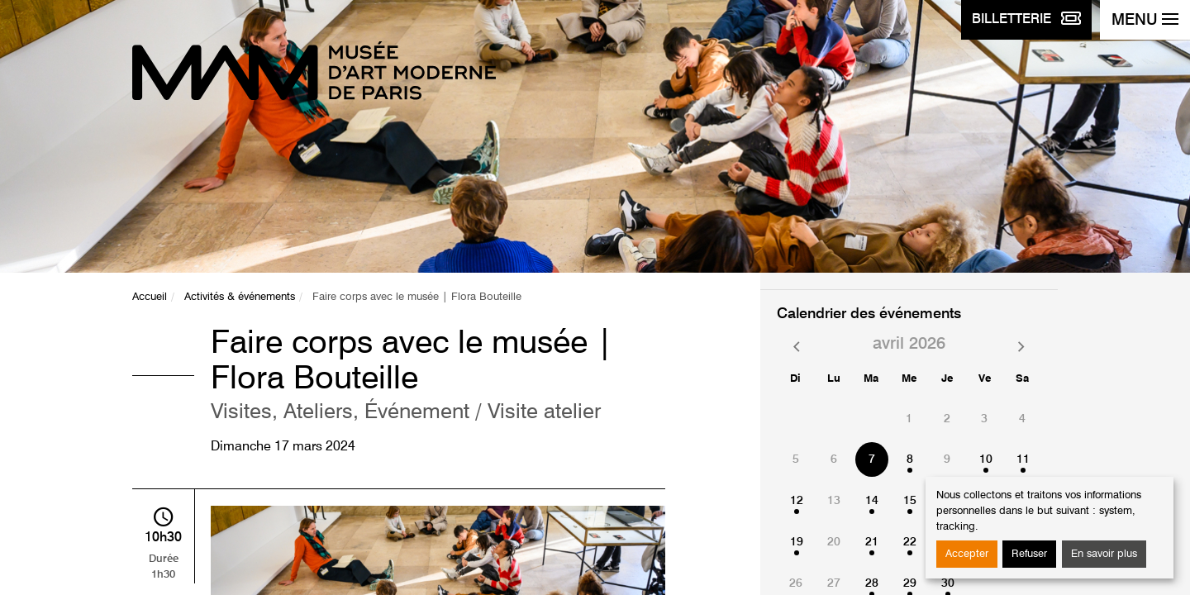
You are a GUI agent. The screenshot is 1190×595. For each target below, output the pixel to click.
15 (909, 501)
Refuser (1029, 554)
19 (796, 542)
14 (871, 501)
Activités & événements (239, 297)
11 (1023, 459)
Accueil (149, 297)
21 (871, 542)
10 (985, 459)
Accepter (966, 554)
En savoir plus (1104, 554)
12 (796, 501)
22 (909, 542)
